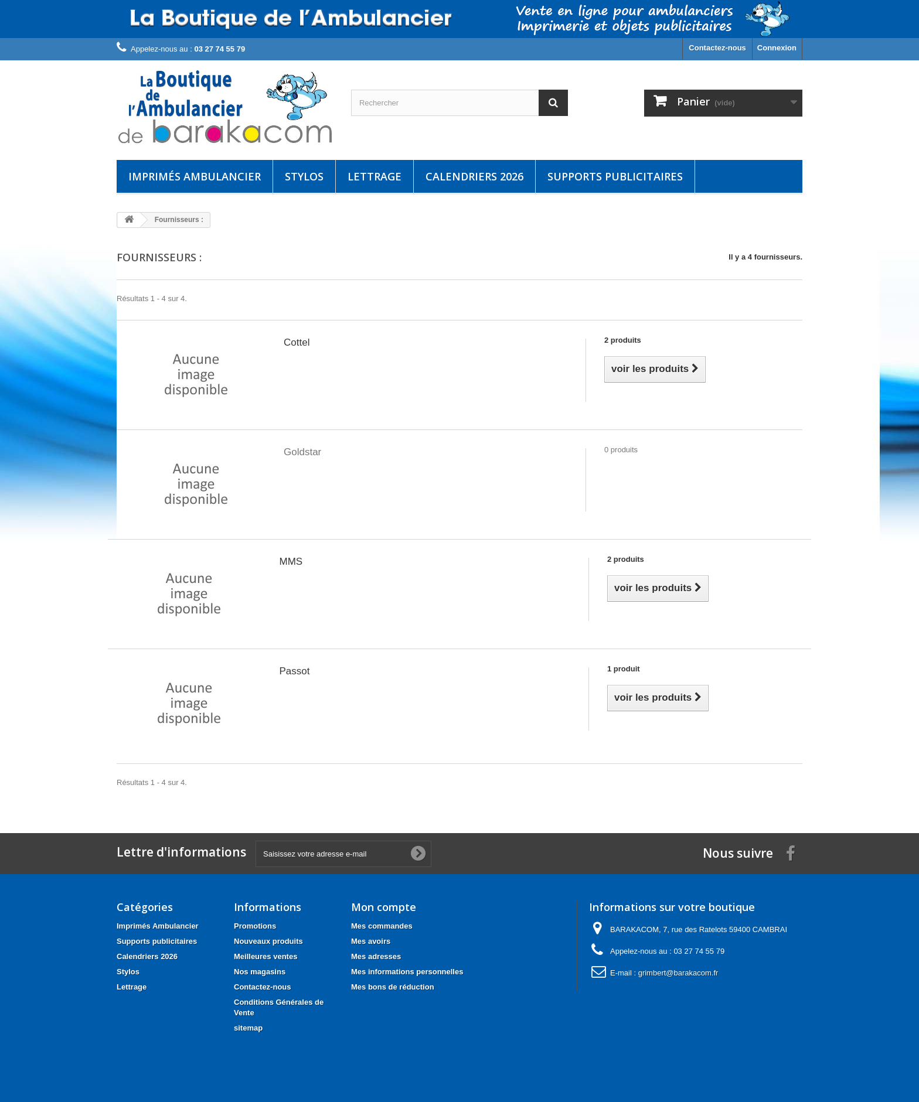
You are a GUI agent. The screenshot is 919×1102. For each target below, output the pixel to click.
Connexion (777, 47)
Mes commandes (382, 926)
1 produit (623, 668)
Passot (295, 671)
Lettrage (374, 176)
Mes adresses (376, 956)
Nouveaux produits (268, 941)
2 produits (622, 340)
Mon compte (383, 907)
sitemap (248, 1027)
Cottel (296, 342)
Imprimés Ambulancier (194, 176)
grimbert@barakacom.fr (678, 972)
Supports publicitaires (615, 176)
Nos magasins (259, 971)
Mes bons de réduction (392, 986)
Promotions (255, 926)
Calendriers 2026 (474, 176)
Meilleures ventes (265, 956)
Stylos (304, 176)
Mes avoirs (370, 941)
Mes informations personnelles (407, 971)
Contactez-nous (717, 47)
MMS (291, 561)
